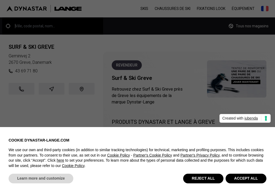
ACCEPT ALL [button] (246, 179)
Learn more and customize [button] (41, 179)
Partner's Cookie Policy (152, 155)
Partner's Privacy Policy (200, 155)
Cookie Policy (118, 155)
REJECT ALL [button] (203, 179)
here (60, 160)
